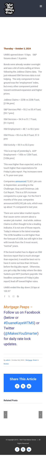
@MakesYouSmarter (21, 333)
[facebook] (5, 296)
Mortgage (29, 360)
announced (20, 181)
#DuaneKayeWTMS (19, 323)
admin (8, 360)
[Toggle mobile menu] (41, 6)
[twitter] (9, 296)
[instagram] (13, 296)
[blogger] (18, 296)
